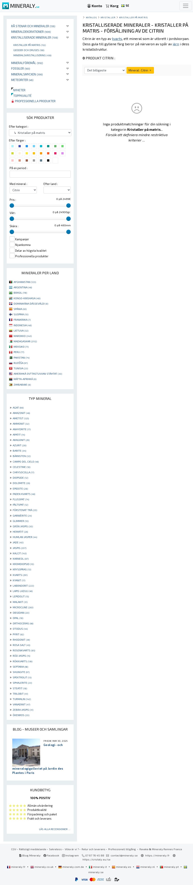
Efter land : (51, 184)
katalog (91, 17)
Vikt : (13, 213)
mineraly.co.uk (42, 866)
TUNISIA (21, 368)
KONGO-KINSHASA (27, 298)
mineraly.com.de (71, 866)
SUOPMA (21, 314)
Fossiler (20, 68)
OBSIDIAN (21, 612)
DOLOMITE (21, 482)
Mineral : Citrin (140, 70)
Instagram (70, 855)
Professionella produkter (33, 101)
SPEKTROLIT (22, 677)
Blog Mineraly (30, 855)
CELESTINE (21, 466)
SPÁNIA (20, 308)
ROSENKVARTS (24, 650)
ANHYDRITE (22, 429)
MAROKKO (23, 335)
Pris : (13, 200)
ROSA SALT (21, 644)
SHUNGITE (21, 671)
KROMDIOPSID (23, 563)
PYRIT (18, 634)
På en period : (18, 168)
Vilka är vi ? (72, 849)
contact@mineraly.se (124, 855)
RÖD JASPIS (21, 655)
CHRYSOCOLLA (23, 472)
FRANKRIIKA (22, 319)
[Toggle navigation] (185, 5)
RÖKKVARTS (22, 661)
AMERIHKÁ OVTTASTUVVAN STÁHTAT (38, 373)
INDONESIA (23, 325)
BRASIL (20, 292)
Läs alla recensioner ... (54, 829)
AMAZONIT (21, 412)
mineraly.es (122, 866)
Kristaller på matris (29, 44)
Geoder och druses (28, 50)
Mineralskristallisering (32, 55)
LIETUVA (21, 330)
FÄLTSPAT (20, 504)
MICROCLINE (23, 607)
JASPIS (19, 547)
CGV (13, 849)
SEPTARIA (20, 666)
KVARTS (20, 574)
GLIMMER (21, 520)
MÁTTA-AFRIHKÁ (25, 378)
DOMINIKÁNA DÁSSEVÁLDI (31, 303)
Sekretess (55, 849)
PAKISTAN (21, 357)
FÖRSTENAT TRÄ (25, 509)
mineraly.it (98, 866)
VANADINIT (21, 704)
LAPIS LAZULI (23, 590)
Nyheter (18, 90)
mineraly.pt (169, 866)
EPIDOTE (20, 488)
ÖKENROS (21, 715)
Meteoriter (22, 80)
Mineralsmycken (27, 74)
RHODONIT (21, 639)
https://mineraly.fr (157, 855)
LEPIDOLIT (21, 596)
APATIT (19, 434)
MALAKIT (20, 601)
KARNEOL (21, 558)
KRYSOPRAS (22, 569)
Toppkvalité (21, 96)
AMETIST (21, 418)
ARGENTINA (23, 287)
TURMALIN (22, 698)
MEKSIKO (21, 346)
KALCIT (20, 553)
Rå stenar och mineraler (33, 26)
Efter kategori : (18, 126)
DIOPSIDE (20, 477)
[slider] (12, 205)
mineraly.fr (16, 866)
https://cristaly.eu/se (96, 859)
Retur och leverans (93, 849)
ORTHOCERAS (23, 623)
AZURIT (19, 445)
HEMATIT (20, 531)
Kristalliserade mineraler (34, 37)
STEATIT (20, 688)
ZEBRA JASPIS (23, 709)
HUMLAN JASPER (25, 536)
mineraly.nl (146, 866)
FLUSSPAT (21, 499)
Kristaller (108, 17)
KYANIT (19, 580)
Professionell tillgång (122, 849)
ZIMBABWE (22, 384)
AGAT (18, 407)
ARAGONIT (21, 439)
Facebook (51, 855)
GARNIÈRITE (22, 515)
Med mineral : (18, 184)
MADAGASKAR (25, 341)
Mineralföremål (27, 63)
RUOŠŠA (21, 362)
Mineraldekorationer (31, 31)
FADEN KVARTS (24, 493)
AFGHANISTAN (25, 281)
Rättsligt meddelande (32, 849)
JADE (18, 542)
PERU (19, 351)
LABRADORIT (23, 585)
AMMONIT (21, 423)
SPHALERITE (22, 682)
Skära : (14, 226)
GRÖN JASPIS (23, 526)
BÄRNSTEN (22, 455)
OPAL (18, 617)
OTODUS (20, 628)
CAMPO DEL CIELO (26, 461)
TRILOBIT (20, 693)
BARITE (19, 450)
